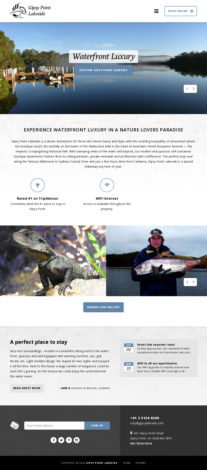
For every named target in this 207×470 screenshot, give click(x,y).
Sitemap (141, 463)
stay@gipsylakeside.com (147, 423)
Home (127, 463)
